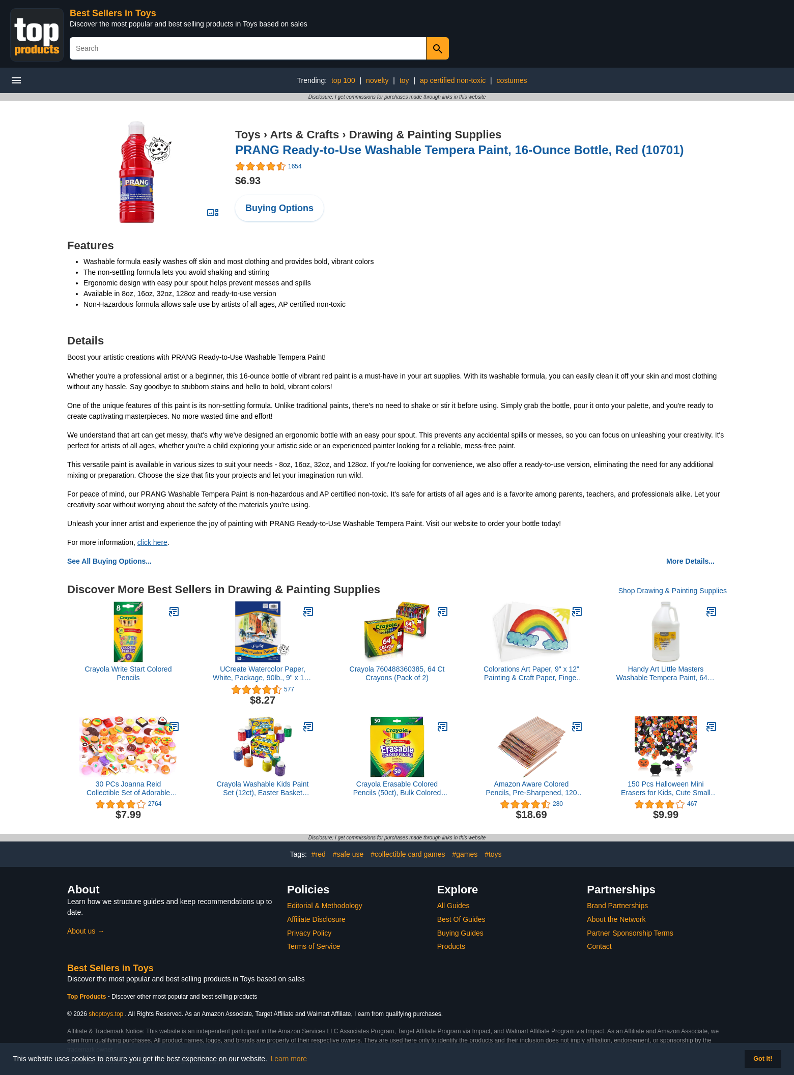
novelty (377, 80)
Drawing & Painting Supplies (425, 134)
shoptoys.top (106, 1014)
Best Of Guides (461, 919)
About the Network (616, 919)
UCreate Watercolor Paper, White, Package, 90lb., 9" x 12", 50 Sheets (263, 673)
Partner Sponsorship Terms (630, 933)
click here (152, 542)
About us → (85, 931)
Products (451, 946)
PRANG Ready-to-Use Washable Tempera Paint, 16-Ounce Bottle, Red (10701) (459, 150)
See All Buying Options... (109, 561)
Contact (599, 946)
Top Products (87, 996)
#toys (493, 854)
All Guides (453, 906)
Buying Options (279, 208)
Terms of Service (313, 946)
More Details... (690, 561)
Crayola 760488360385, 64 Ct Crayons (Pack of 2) (397, 673)
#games (464, 854)
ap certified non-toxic (453, 80)
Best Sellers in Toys (113, 13)
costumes (512, 80)
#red (318, 854)
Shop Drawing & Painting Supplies (672, 591)
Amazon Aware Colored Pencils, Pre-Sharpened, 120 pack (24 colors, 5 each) (531, 788)
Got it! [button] (762, 1058)
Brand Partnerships (617, 906)
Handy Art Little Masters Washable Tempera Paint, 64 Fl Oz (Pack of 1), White (666, 673)
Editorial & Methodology (324, 906)
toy (404, 80)
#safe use (348, 854)
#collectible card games (408, 854)
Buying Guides (460, 933)
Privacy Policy (309, 933)
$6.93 (248, 180)
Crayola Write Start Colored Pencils (128, 673)
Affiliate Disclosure (316, 919)
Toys (248, 134)
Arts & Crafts (304, 134)
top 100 (343, 80)
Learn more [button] (289, 1059)
